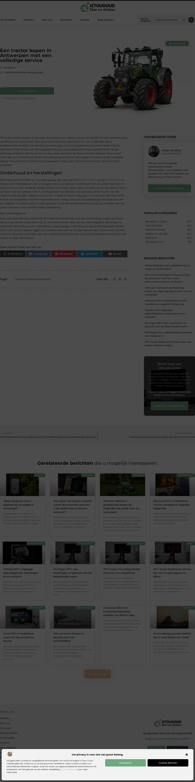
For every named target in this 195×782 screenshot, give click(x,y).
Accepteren (125, 762)
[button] (186, 754)
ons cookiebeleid (68, 769)
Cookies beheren (168, 762)
